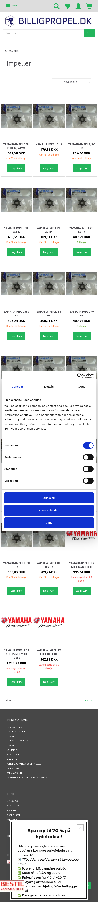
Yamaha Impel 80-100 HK (48, 564)
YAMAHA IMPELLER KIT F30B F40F (49, 652)
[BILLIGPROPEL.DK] (49, 20)
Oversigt (11, 746)
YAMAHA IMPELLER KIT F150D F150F (81, 564)
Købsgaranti (13, 755)
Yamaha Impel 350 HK (16, 313)
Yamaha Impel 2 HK (49, 144)
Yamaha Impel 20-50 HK (81, 229)
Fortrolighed (14, 727)
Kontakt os (12, 750)
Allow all (49, 498)
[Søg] (89, 33)
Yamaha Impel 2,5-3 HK (81, 146)
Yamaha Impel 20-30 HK (48, 229)
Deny (49, 522)
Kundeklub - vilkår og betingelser (24, 764)
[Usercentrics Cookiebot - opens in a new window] (77, 375)
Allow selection (49, 510)
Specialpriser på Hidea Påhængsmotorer (28, 778)
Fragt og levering (16, 732)
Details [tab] (49, 386)
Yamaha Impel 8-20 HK (16, 564)
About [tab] (81, 386)
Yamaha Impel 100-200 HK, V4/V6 (16, 146)
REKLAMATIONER (15, 773)
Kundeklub (12, 759)
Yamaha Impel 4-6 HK (48, 313)
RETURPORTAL (13, 768)
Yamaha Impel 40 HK (82, 313)
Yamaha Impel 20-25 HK (16, 229)
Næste (88, 700)
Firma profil (13, 736)
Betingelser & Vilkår (17, 741)
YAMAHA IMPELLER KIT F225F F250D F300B (16, 654)
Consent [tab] (17, 386)
